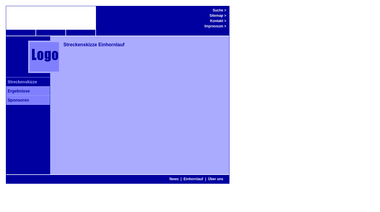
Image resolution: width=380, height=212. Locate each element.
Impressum (214, 26)
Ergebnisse (19, 91)
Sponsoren (18, 100)
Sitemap (216, 16)
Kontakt (216, 21)
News (174, 179)
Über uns (215, 179)
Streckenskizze (22, 82)
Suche (218, 10)
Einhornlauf (193, 179)
